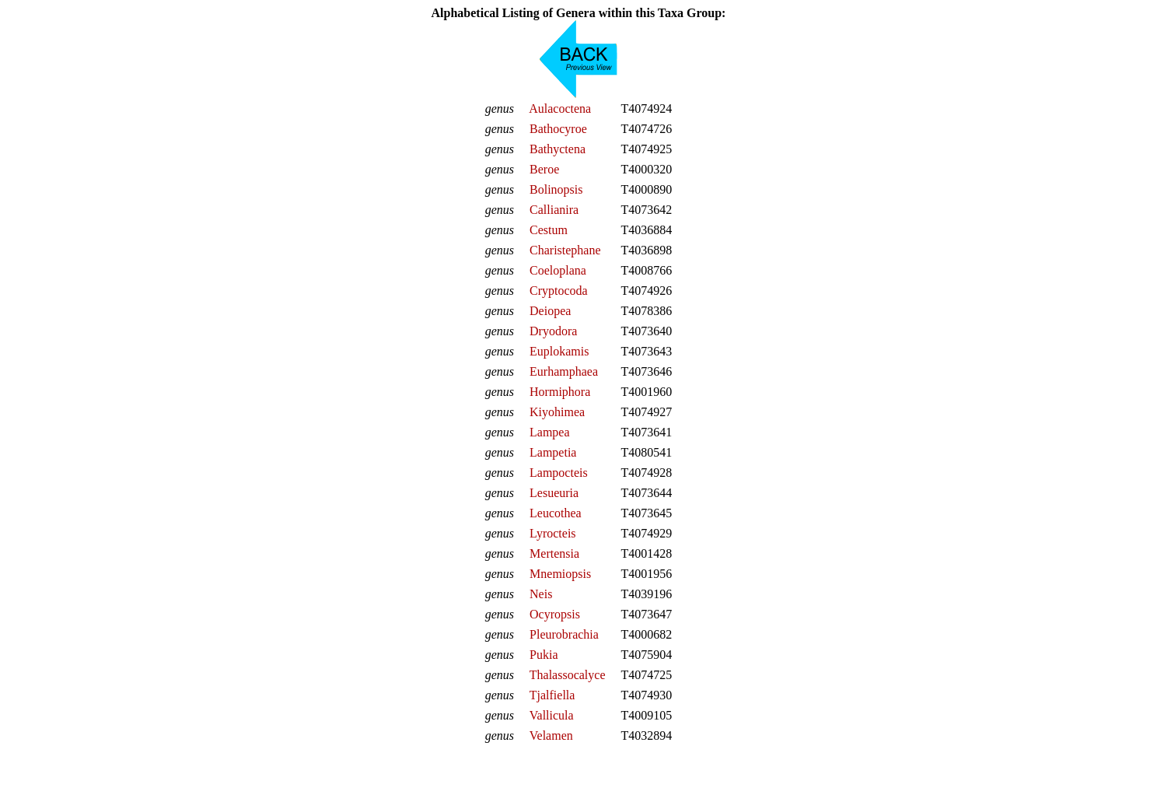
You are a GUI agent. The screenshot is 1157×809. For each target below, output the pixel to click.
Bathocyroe (558, 128)
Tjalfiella (552, 695)
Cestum (549, 229)
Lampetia (553, 452)
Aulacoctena (560, 108)
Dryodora (553, 331)
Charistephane (565, 250)
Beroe (544, 169)
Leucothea (556, 513)
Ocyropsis (555, 614)
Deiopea (550, 310)
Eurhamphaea (564, 371)
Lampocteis (559, 472)
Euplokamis (559, 351)
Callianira (554, 209)
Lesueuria (554, 492)
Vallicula (552, 715)
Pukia (544, 654)
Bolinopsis (556, 189)
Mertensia (554, 553)
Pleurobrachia (564, 634)
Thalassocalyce (568, 674)
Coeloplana (558, 270)
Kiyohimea (557, 412)
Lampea (550, 432)
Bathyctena (557, 149)
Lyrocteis (553, 533)
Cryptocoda (559, 290)
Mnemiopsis (560, 573)
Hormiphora (560, 391)
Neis (541, 594)
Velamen (551, 735)
